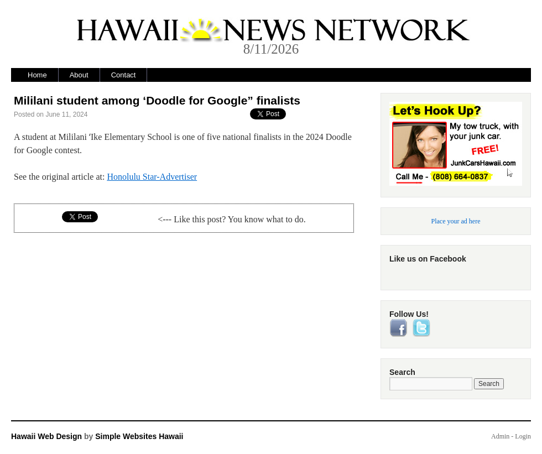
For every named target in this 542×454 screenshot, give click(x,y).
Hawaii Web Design (46, 436)
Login (523, 436)
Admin (500, 436)
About (79, 75)
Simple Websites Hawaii (139, 436)
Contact (123, 75)
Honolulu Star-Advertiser (152, 176)
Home (37, 75)
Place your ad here (456, 221)
